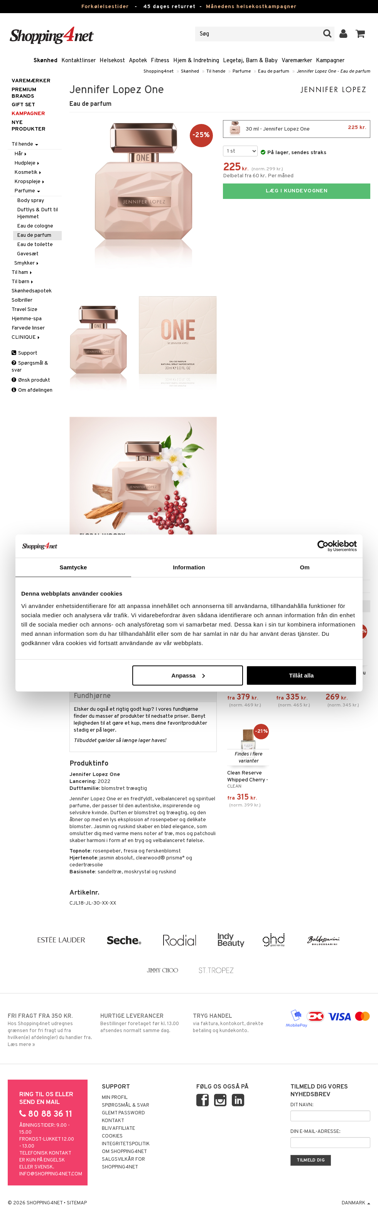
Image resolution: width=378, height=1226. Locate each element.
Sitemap (77, 1203)
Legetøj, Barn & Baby (250, 61)
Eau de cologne (35, 226)
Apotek (138, 61)
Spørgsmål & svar (30, 367)
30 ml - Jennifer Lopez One (296, 129)
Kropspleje (30, 181)
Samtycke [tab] (73, 567)
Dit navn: (301, 1105)
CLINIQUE (26, 337)
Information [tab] (189, 567)
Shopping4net (158, 71)
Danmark (356, 1203)
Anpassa (188, 675)
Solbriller (22, 300)
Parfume (242, 71)
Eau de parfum (273, 71)
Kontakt (113, 1121)
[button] (360, 34)
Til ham (22, 272)
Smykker (27, 263)
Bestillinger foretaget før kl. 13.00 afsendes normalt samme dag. (142, 1023)
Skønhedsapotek (32, 291)
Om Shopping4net (124, 1152)
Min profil (115, 1098)
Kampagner (330, 61)
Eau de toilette (35, 244)
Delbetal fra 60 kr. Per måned (258, 176)
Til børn (23, 281)
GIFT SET (23, 105)
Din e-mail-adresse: (315, 1132)
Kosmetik (28, 172)
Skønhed (45, 61)
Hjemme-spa (27, 319)
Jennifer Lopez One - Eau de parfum (333, 71)
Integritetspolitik (126, 1144)
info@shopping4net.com (50, 1174)
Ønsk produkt (31, 380)
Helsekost (112, 61)
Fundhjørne (92, 696)
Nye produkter (29, 125)
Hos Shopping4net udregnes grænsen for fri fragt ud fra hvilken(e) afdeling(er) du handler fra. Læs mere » (50, 1030)
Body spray (30, 200)
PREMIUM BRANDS (24, 93)
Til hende (215, 71)
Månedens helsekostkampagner (251, 6)
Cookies (112, 1136)
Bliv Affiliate (118, 1129)
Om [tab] (304, 567)
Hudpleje (27, 163)
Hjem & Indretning (196, 61)
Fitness (160, 61)
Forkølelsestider (105, 6)
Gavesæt (28, 254)
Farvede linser (28, 328)
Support (24, 353)
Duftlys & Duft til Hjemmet (37, 213)
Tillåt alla (301, 675)
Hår (21, 154)
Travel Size (24, 309)
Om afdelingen (32, 390)
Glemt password (123, 1113)
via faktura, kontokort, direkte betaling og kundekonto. (235, 1023)
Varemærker (297, 61)
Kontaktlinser (78, 61)
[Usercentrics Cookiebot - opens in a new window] (323, 546)
